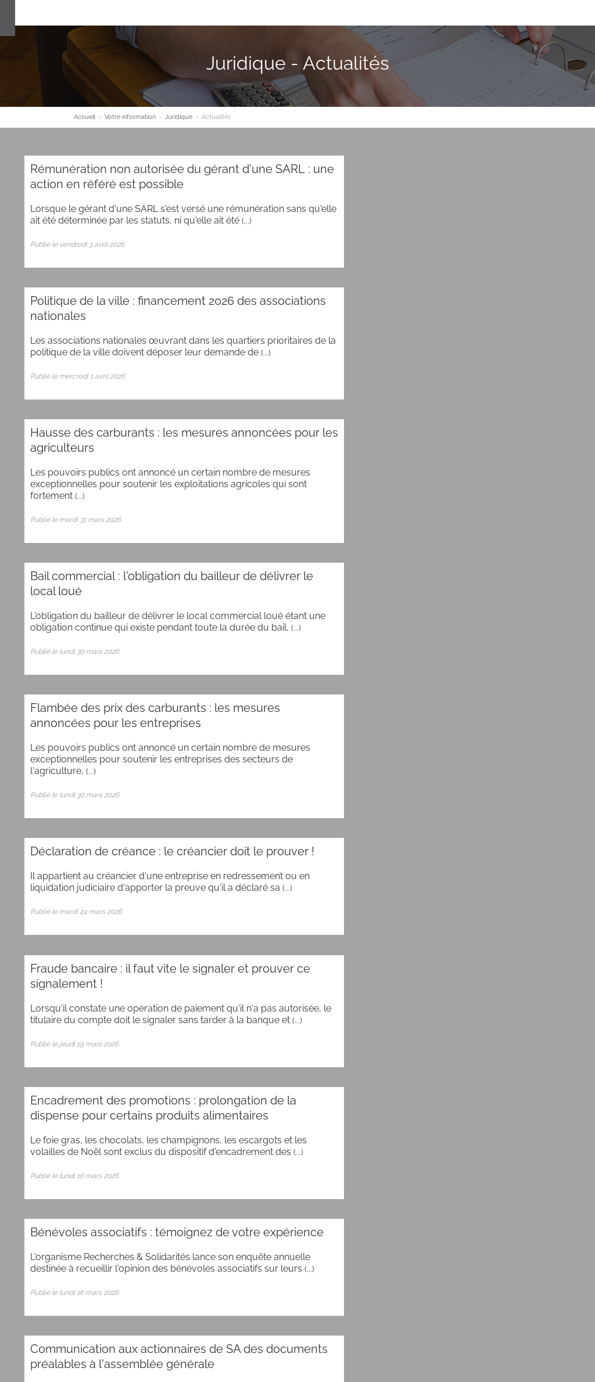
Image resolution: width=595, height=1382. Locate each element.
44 (433, 928)
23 (499, 910)
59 (236, 945)
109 (381, 980)
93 (510, 963)
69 (491, 945)
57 (186, 945)
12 (235, 910)
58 (211, 945)
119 (69, 997)
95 (560, 963)
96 (12, 980)
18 (378, 910)
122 (153, 997)
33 (159, 928)
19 (402, 910)
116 (576, 980)
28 (36, 928)
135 (526, 997)
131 (411, 997)
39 (309, 928)
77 (112, 963)
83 (261, 963)
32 (134, 928)
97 (38, 980)
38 (284, 928)
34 (184, 928)
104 (232, 980)
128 (325, 997)
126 (267, 997)
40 (334, 928)
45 (458, 928)
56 (161, 945)
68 (465, 945)
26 (572, 910)
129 (353, 997)
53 (86, 945)
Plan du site (44, 1211)
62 (312, 945)
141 (130, 1015)
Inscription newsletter (297, 1136)
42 (384, 928)
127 (296, 997)
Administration (97, 1211)
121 (126, 997)
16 (331, 910)
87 (361, 963)
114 (520, 980)
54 (111, 945)
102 (173, 980)
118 (41, 997)
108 (351, 980)
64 (362, 945)
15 (306, 910)
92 (485, 963)
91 (461, 963)
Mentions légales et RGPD (355, 1335)
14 (283, 910)
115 (548, 980)
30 (85, 928)
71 (541, 945)
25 (548, 910)
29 (61, 928)
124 (210, 997)
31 (110, 928)
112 (464, 980)
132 (439, 997)
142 (159, 1015)
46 (483, 928)
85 (311, 963)
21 (451, 910)
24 (523, 910)
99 (88, 980)
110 (410, 980)
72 (566, 945)
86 (336, 963)
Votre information (298, 12)
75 (61, 963)
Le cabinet (166, 12)
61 (287, 945)
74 (37, 963)
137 (14, 1015)
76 (86, 963)
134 (497, 997)
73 (12, 963)
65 (388, 945)
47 (509, 928)
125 (239, 997)
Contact (357, 12)
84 (286, 963)
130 (382, 997)
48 (534, 928)
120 (98, 997)
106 (292, 980)
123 (182, 997)
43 (408, 928)
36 (234, 928)
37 (260, 928)
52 (61, 945)
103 (202, 980)
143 (187, 1015)
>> (233, 1015)
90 (436, 963)
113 (492, 980)
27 (12, 928)
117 (13, 997)
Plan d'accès (263, 1300)
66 (414, 945)
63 (337, 945)
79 (162, 963)
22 (474, 910)
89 (411, 963)
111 (438, 980)
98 (63, 980)
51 (37, 945)
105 (262, 980)
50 (12, 945)
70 (516, 945)
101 (145, 980)
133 (468, 997)
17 (355, 910)
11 (213, 910)
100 (115, 980)
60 (262, 945)
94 (535, 963)
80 (187, 963)
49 (559, 928)
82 (236, 963)
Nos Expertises (226, 12)
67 (440, 945)
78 (137, 963)
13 (259, 910)
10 (189, 910)
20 (427, 910)
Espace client (409, 12)
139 (72, 1015)
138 (43, 1015)
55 (136, 945)
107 (321, 980)
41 (359, 928)
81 (212, 963)
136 (555, 997)
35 (209, 928)
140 (101, 1015)
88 (386, 963)
